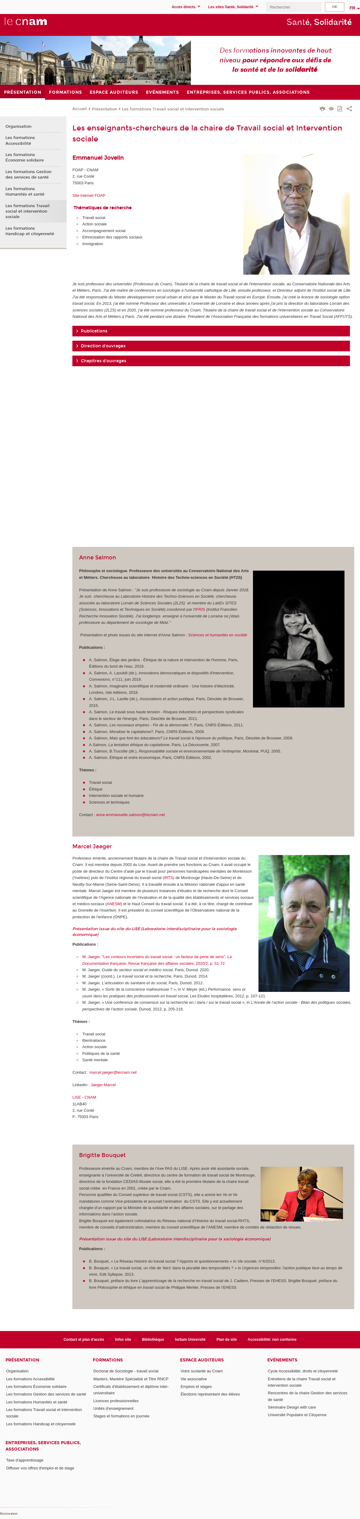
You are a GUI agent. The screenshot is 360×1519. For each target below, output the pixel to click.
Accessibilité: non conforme (272, 1339)
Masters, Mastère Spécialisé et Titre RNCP (130, 1379)
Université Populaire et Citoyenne (297, 1415)
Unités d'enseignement (113, 1408)
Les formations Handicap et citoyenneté (29, 231)
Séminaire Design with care (292, 1407)
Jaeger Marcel (103, 1085)
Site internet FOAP (88, 195)
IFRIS (200, 609)
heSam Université (190, 1339)
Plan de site (226, 1339)
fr (352, 7)
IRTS (168, 877)
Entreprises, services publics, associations (43, 1446)
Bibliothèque (153, 1339)
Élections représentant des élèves (210, 1394)
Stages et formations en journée (121, 1416)
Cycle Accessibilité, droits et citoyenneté (303, 1371)
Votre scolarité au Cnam (202, 1371)
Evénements (282, 1360)
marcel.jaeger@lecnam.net (113, 1072)
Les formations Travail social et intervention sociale (173, 109)
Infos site (123, 1339)
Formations (108, 1360)
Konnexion (9, 1514)
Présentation (104, 109)
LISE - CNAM (84, 1097)
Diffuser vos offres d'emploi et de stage (40, 1468)
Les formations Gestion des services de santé (28, 174)
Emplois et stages (196, 1386)
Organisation (18, 126)
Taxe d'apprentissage (24, 1460)
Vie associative (194, 1379)
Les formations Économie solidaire (24, 157)
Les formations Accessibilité (20, 140)
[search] (293, 7)
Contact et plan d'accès (84, 1339)
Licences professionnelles (116, 1401)
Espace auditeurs (202, 1360)
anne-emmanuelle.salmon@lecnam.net (131, 814)
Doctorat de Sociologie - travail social (125, 1371)
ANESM (114, 904)
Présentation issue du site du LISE (106, 928)
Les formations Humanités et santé (24, 191)
